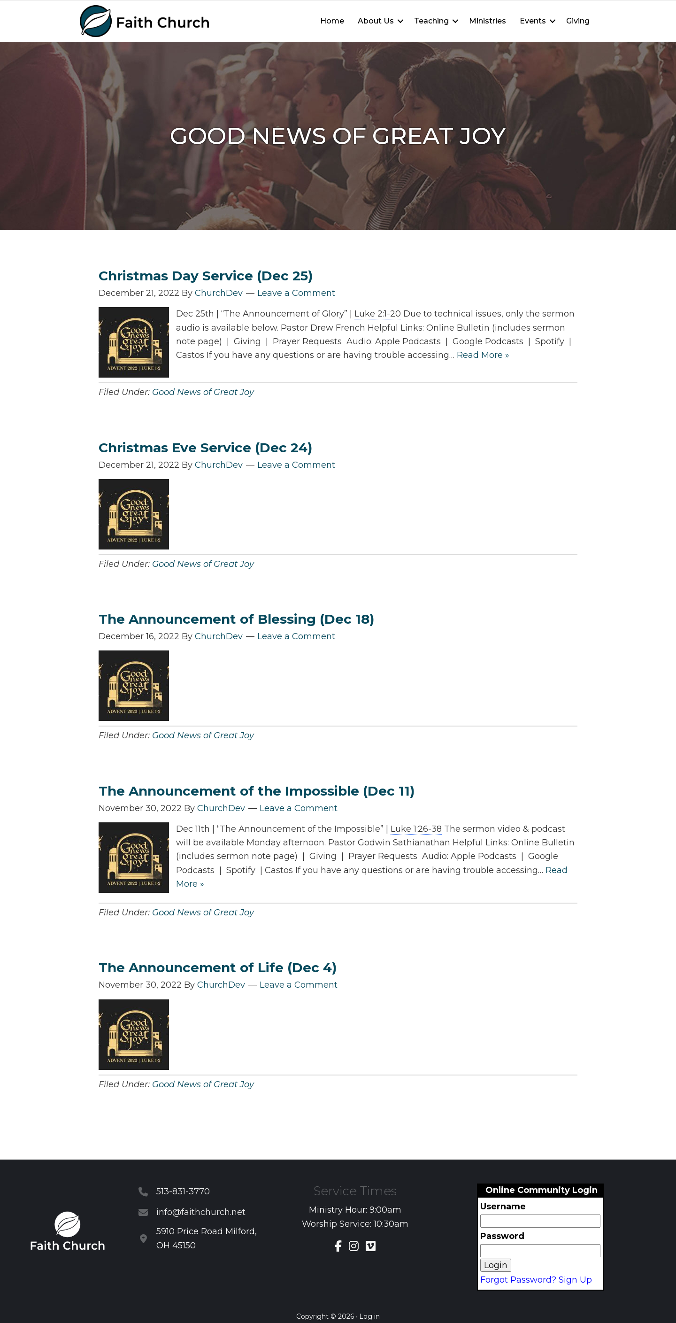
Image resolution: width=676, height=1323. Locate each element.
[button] (400, 21)
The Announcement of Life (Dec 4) (218, 967)
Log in (369, 1316)
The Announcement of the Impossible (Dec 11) (257, 791)
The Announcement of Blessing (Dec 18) (236, 619)
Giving (578, 20)
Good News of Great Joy (203, 392)
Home (332, 20)
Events (533, 20)
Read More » (483, 355)
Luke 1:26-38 (416, 829)
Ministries (487, 20)
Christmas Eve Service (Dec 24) (205, 448)
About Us (376, 20)
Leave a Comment (296, 293)
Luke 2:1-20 (377, 314)
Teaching (431, 20)
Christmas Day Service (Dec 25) (206, 276)
